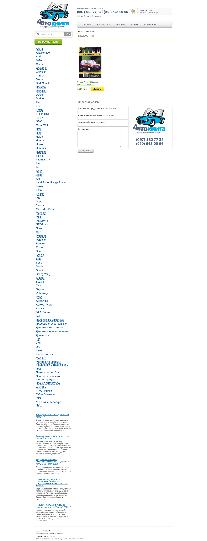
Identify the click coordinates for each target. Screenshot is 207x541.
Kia (38, 178)
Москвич (41, 358)
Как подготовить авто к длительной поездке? (52, 416)
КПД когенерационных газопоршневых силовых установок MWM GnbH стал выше (53, 461)
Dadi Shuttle (43, 83)
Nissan (40, 228)
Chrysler (41, 71)
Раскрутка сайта (42, 536)
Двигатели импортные (49, 327)
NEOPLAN (42, 224)
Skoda (39, 266)
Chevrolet (41, 68)
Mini (38, 216)
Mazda (40, 205)
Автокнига (53, 531)
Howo (39, 144)
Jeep (39, 174)
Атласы (40, 308)
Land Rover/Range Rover (51, 182)
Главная (87, 24)
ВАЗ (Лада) (43, 312)
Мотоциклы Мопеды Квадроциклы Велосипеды (52, 363)
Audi (38, 56)
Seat (38, 258)
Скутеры (41, 386)
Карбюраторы (44, 354)
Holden (40, 136)
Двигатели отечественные (52, 331)
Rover (39, 247)
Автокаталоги (44, 304)
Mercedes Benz (45, 209)
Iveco (39, 171)
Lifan (39, 190)
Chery (39, 64)
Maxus (40, 201)
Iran (38, 163)
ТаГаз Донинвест (46, 394)
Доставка (120, 24)
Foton (39, 109)
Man (38, 197)
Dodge (40, 98)
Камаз (39, 350)
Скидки (134, 24)
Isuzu (39, 167)
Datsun (40, 94)
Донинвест (42, 335)
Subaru (40, 277)
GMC (39, 121)
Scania (40, 255)
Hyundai (41, 151)
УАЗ (38, 398)
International (43, 159)
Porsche (41, 239)
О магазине (150, 24)
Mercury (41, 213)
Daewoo (41, 87)
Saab (39, 251)
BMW (39, 60)
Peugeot (41, 235)
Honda (40, 140)
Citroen (40, 75)
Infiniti (39, 155)
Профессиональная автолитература (48, 378)
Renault (40, 243)
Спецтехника (44, 390)
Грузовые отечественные (51, 323)
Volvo (39, 297)
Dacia (39, 79)
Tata (38, 285)
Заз (38, 339)
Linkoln (40, 193)
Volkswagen (43, 293)
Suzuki (40, 281)
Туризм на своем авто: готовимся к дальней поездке (52, 437)
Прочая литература (48, 383)
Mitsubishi (42, 220)
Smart (39, 270)
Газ (38, 316)
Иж (38, 346)
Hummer (41, 148)
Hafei (39, 129)
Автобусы (42, 300)
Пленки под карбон (47, 372)
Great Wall (42, 125)
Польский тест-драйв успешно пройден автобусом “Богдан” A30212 (53, 506)
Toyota (40, 289)
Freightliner (42, 113)
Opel (39, 232)
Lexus (39, 186)
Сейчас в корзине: (146, 10)
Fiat (38, 102)
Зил (38, 342)
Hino (38, 132)
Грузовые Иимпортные (50, 319)
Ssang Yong (43, 274)
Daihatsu (41, 90)
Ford (38, 106)
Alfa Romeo (43, 52)
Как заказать (103, 24)
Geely (39, 117)
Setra (39, 262)
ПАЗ (38, 368)
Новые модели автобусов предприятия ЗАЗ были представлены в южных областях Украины (52, 482)
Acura (39, 48)
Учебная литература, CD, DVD (51, 404)
